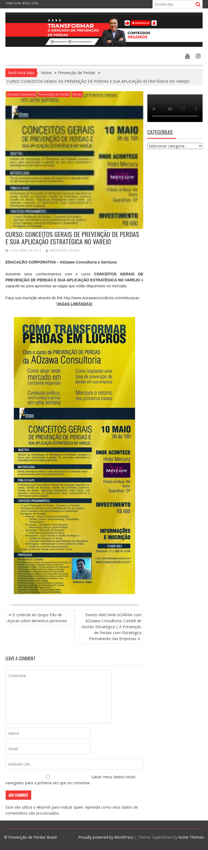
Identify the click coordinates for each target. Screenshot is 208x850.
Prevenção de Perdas (54, 94)
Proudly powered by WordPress (106, 837)
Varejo (77, 94)
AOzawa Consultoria (21, 94)
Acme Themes (191, 837)
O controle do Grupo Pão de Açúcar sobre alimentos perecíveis (37, 617)
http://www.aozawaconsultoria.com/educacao (101, 298)
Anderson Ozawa (63, 250)
